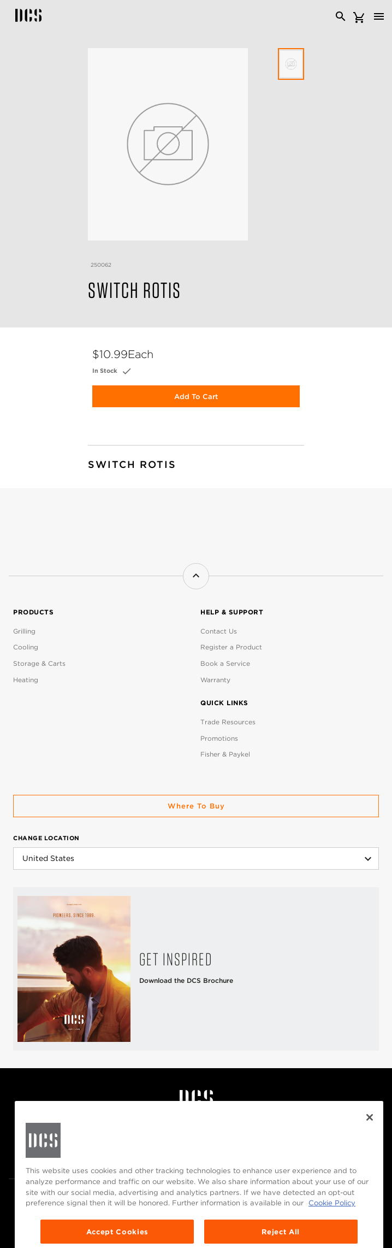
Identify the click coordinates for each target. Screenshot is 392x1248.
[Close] (370, 1153)
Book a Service (225, 663)
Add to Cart (196, 396)
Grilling (24, 631)
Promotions (219, 738)
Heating (25, 680)
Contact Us (218, 631)
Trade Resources (228, 722)
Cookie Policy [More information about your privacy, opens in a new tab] (331, 1238)
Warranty (215, 680)
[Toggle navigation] (378, 16)
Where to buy (196, 806)
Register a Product (231, 647)
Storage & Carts (39, 663)
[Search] (340, 16)
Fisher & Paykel (225, 754)
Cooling (25, 647)
